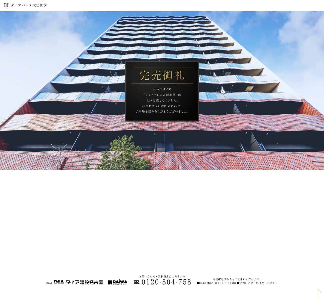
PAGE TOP (318, 294)
